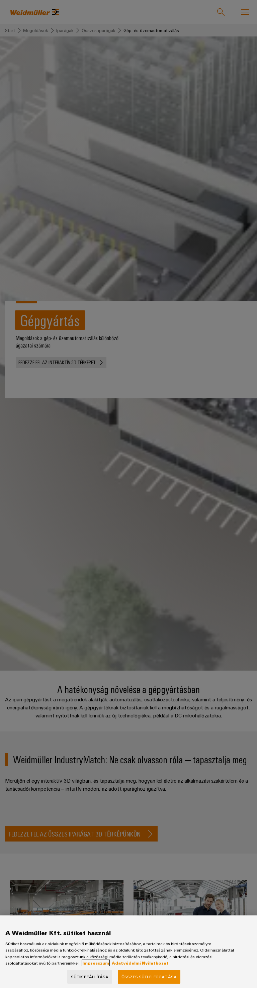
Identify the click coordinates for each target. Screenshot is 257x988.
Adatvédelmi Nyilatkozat (140, 969)
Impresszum (95, 969)
